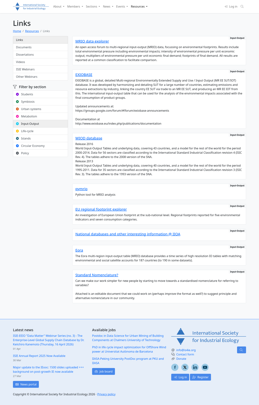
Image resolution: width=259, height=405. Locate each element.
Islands (23, 138)
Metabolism (26, 116)
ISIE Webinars (25, 69)
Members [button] (74, 6)
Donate (181, 359)
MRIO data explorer (92, 41)
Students (24, 94)
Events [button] (121, 6)
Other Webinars (26, 77)
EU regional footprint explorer (101, 209)
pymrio (81, 188)
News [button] (107, 6)
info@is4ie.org (186, 350)
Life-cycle (24, 131)
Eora (79, 250)
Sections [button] (92, 6)
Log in (180, 377)
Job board (103, 371)
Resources (32, 31)
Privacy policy (106, 394)
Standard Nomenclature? (96, 275)
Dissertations (25, 55)
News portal (26, 384)
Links (19, 40)
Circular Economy (30, 146)
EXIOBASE (83, 74)
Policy (22, 153)
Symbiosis (25, 102)
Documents (23, 47)
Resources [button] (138, 6)
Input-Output (27, 124)
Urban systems (28, 109)
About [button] (57, 6)
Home (17, 31)
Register (200, 377)
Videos (20, 62)
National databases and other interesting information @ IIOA (127, 234)
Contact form (185, 354)
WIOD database (88, 138)
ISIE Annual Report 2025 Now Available (39, 356)
